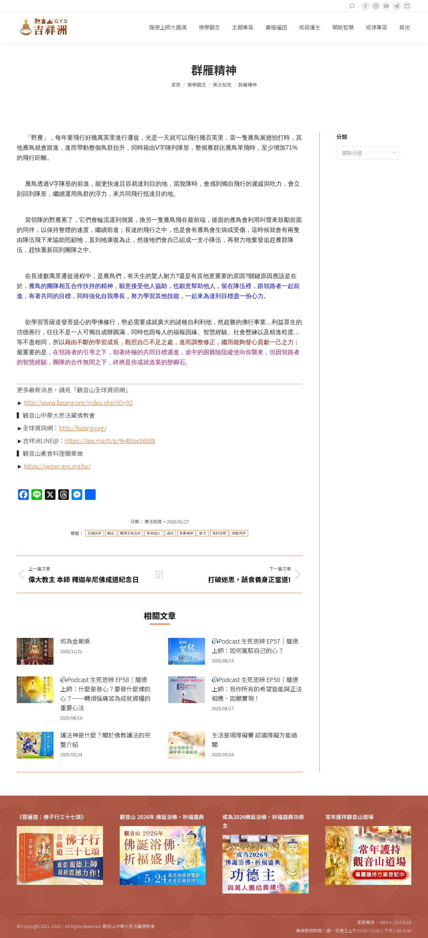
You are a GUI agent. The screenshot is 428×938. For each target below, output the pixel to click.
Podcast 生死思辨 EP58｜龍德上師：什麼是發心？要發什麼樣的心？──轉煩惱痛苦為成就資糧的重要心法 (105, 693)
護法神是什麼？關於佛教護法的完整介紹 (105, 739)
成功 (170, 533)
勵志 (110, 533)
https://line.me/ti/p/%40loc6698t (110, 440)
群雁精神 (186, 533)
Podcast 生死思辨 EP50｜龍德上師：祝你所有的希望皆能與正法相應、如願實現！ (257, 688)
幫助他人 (153, 533)
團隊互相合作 (130, 533)
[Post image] (35, 651)
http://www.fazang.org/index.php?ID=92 (78, 402)
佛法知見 (153, 521)
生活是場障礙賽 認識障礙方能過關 (254, 739)
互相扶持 (94, 533)
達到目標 (219, 533)
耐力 (202, 533)
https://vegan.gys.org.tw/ (57, 465)
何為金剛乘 (75, 641)
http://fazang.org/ (82, 427)
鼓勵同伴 (239, 533)
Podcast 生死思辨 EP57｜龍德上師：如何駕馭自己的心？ (255, 646)
